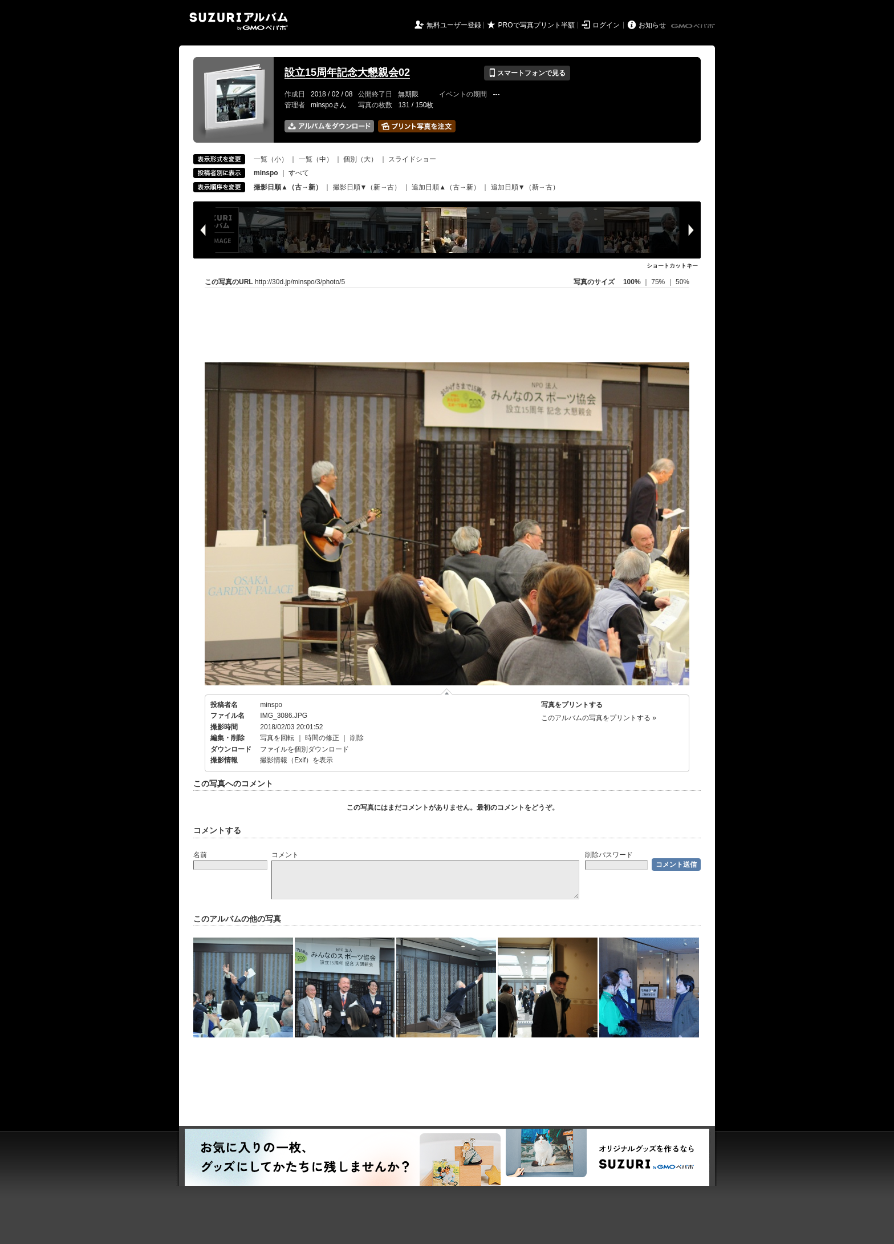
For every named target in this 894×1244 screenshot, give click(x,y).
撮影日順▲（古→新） (288, 187)
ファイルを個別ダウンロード (304, 749)
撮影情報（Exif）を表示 (296, 760)
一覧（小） (271, 159)
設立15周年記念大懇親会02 (347, 72)
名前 (200, 855)
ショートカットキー (672, 265)
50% (682, 282)
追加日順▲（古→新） (446, 187)
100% (632, 282)
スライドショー (412, 159)
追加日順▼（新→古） (525, 187)
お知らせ (652, 25)
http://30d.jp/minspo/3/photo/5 (300, 282)
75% (659, 282)
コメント (285, 855)
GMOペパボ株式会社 (694, 26)
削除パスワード (609, 855)
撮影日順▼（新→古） (367, 187)
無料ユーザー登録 (453, 25)
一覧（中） (316, 159)
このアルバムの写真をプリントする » (598, 718)
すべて (298, 173)
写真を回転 (277, 738)
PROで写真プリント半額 (536, 25)
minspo (271, 705)
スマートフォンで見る (527, 73)
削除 (357, 738)
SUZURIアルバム (238, 21)
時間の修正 (322, 738)
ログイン (606, 25)
